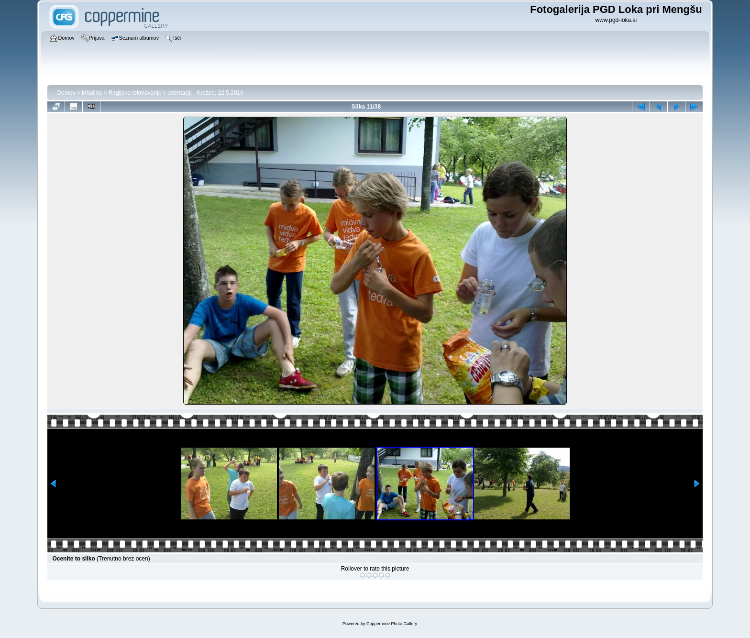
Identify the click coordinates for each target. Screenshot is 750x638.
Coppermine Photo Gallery (391, 623)
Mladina (92, 92)
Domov (66, 92)
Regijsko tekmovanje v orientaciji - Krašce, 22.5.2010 (176, 92)
